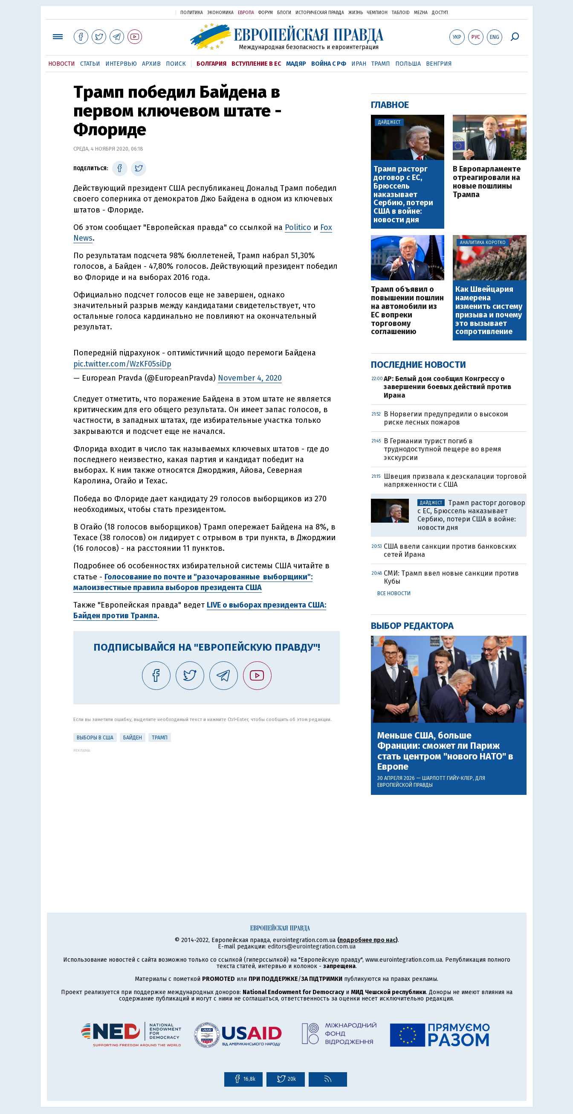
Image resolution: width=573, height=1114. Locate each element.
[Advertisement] (206, 812)
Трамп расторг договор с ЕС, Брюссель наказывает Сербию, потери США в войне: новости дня (403, 194)
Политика (191, 12)
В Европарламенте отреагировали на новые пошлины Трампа (487, 182)
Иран (358, 63)
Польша (408, 63)
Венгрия (439, 63)
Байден (132, 738)
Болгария (211, 63)
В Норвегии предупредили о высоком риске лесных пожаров (446, 418)
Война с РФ (328, 63)
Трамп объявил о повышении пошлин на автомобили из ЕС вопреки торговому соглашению (407, 310)
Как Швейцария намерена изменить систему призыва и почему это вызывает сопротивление (488, 310)
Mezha (421, 12)
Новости (61, 63)
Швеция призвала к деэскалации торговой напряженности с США (455, 480)
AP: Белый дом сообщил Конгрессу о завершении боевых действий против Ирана (447, 387)
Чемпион (377, 12)
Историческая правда (319, 12)
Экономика (220, 12)
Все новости (394, 593)
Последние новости (418, 364)
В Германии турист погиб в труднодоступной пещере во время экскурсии (442, 449)
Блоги (284, 12)
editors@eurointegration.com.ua (312, 946)
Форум (265, 12)
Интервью (121, 63)
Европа (246, 12)
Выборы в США (95, 738)
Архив (151, 63)
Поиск (176, 63)
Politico (298, 227)
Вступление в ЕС (256, 63)
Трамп (380, 63)
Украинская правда (148, 12)
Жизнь (355, 12)
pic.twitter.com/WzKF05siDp (122, 364)
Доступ (440, 12)
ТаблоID (401, 12)
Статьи (90, 63)
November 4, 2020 (250, 378)
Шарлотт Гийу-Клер (447, 778)
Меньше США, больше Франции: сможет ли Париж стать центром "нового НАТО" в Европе (445, 751)
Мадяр (296, 63)
